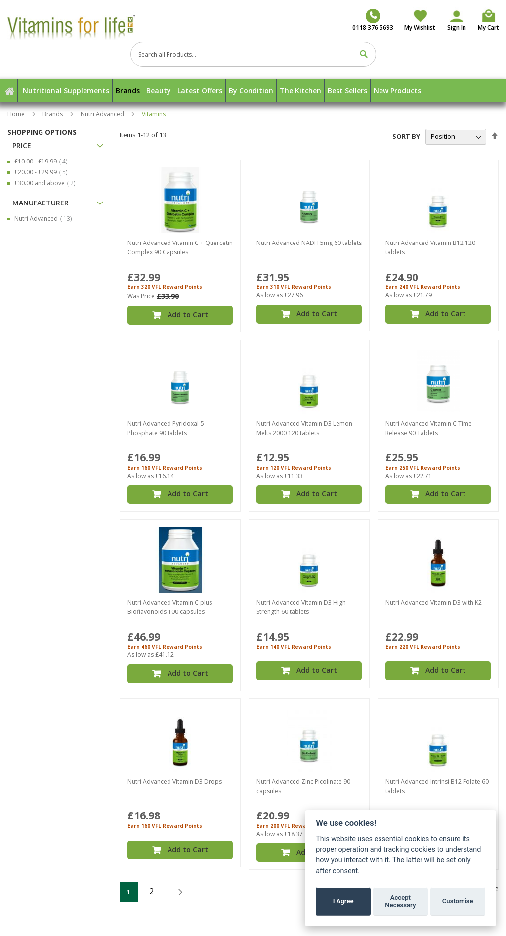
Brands (53, 114)
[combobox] (253, 54)
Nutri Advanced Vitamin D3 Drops (174, 773)
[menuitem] (66, 90)
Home (16, 114)
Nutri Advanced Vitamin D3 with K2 (433, 596)
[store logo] (86, 26)
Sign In (456, 27)
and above (47, 183)
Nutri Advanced (103, 114)
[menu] (253, 90)
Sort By (406, 136)
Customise (457, 901)
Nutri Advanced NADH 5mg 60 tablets (309, 243)
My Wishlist (419, 27)
